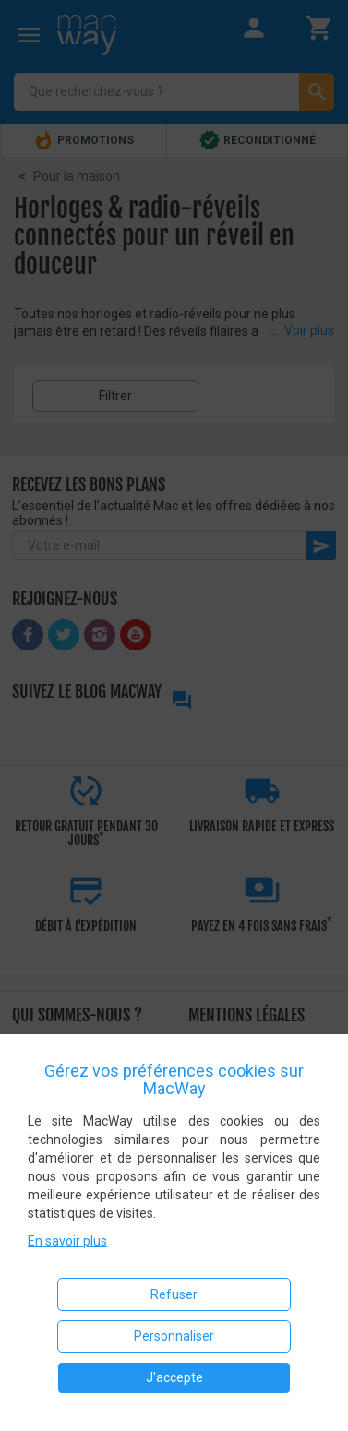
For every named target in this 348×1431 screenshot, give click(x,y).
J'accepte (174, 1377)
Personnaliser (174, 1336)
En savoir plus (67, 1241)
